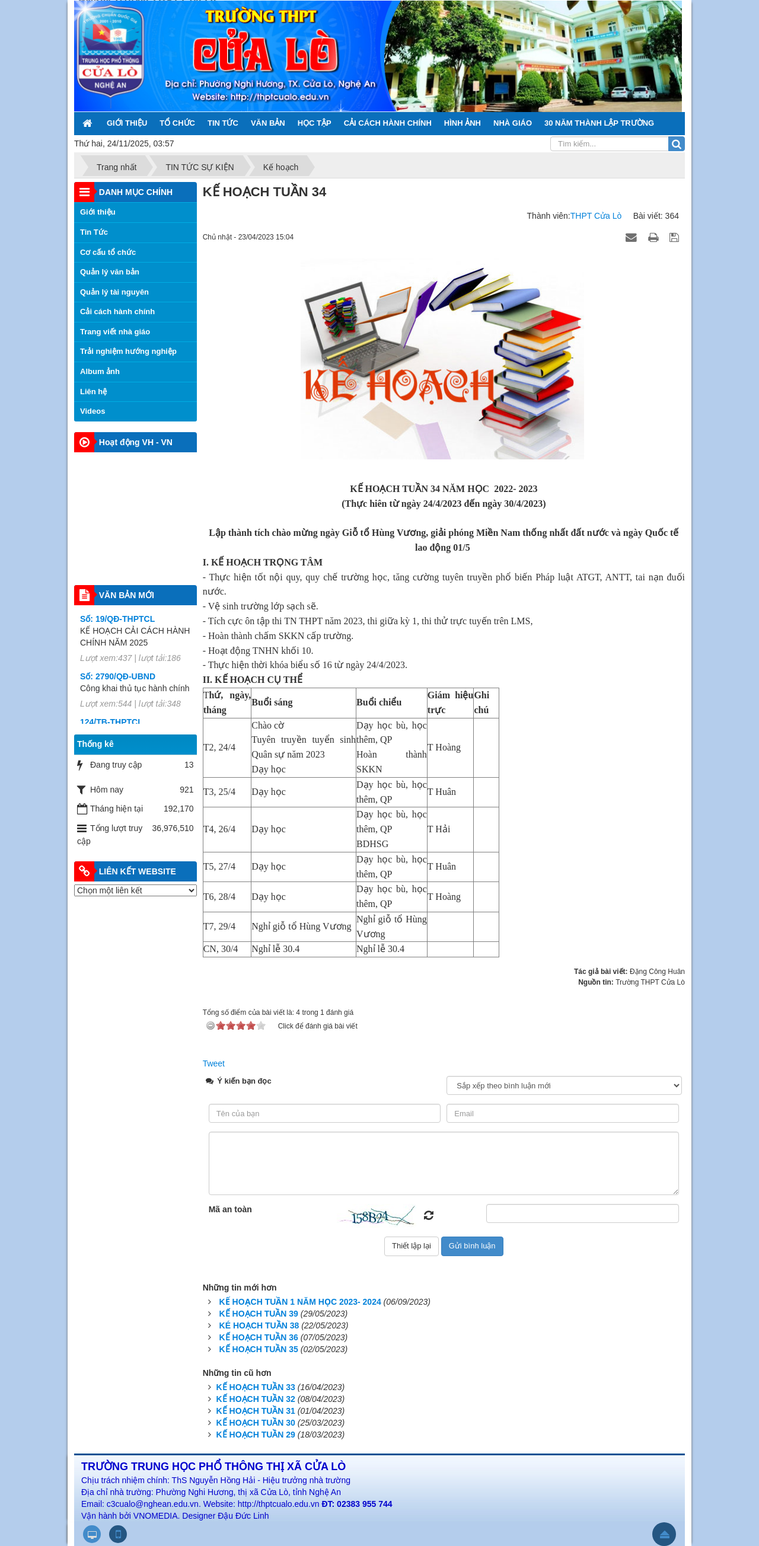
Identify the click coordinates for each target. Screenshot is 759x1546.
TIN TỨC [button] (223, 123)
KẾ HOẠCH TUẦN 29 (255, 1434)
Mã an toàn (230, 1209)
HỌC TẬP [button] (314, 123)
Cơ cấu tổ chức (108, 252)
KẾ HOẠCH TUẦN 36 (258, 1337)
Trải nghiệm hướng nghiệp (128, 351)
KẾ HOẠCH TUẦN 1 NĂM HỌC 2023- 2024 (300, 1302)
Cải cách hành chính (117, 311)
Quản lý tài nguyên (114, 292)
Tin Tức (94, 232)
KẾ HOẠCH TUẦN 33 (255, 1387)
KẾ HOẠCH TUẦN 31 (255, 1411)
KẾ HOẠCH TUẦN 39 (258, 1313)
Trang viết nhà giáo (115, 331)
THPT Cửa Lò (596, 216)
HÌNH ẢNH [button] (462, 123)
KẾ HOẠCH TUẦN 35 (258, 1349)
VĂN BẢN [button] (268, 123)
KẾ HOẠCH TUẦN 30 (255, 1422)
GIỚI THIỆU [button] (127, 123)
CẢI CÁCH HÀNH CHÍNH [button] (388, 123)
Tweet (214, 1063)
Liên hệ (93, 391)
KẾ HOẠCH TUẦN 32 (255, 1399)
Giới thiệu (98, 211)
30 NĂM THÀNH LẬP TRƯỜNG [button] (599, 123)
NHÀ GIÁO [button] (512, 123)
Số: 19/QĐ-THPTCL (117, 627)
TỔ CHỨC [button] (177, 123)
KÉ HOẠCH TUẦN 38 (259, 1325)
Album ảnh (100, 371)
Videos (92, 411)
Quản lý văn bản (109, 271)
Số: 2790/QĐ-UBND (117, 684)
